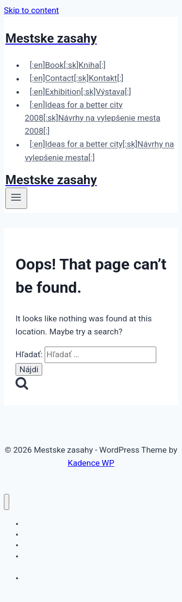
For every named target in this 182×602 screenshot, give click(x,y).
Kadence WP (91, 463)
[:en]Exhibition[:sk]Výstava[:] (80, 91)
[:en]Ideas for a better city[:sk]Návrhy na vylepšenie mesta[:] (99, 151)
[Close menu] (6, 502)
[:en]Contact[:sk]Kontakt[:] (76, 78)
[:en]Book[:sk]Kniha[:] (67, 65)
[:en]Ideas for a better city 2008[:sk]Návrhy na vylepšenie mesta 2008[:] (92, 118)
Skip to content (31, 10)
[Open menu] (16, 198)
